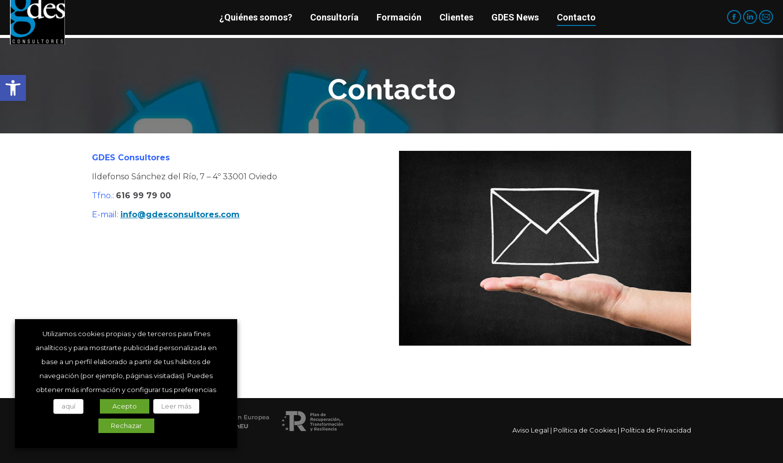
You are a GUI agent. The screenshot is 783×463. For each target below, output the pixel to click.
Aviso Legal (530, 430)
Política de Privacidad (656, 430)
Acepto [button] (124, 406)
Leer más (176, 406)
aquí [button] (68, 406)
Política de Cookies (584, 430)
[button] (13, 88)
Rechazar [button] (126, 426)
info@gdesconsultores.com (180, 214)
